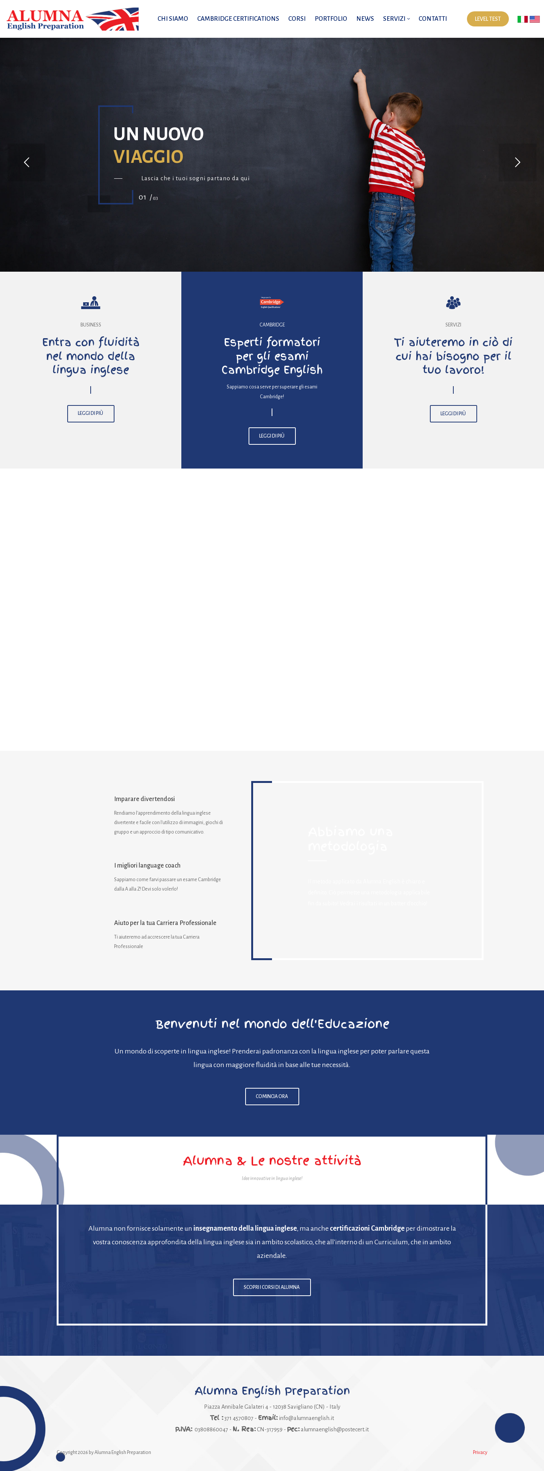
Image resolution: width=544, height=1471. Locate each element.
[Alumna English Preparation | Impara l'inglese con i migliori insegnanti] (72, 19)
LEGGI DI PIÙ (91, 413)
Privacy (480, 1452)
